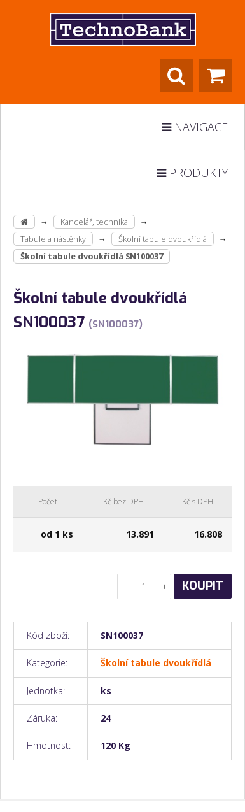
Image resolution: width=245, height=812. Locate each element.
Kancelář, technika (94, 221)
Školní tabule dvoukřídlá (162, 239)
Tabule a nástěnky (53, 239)
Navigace (195, 126)
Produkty (192, 172)
